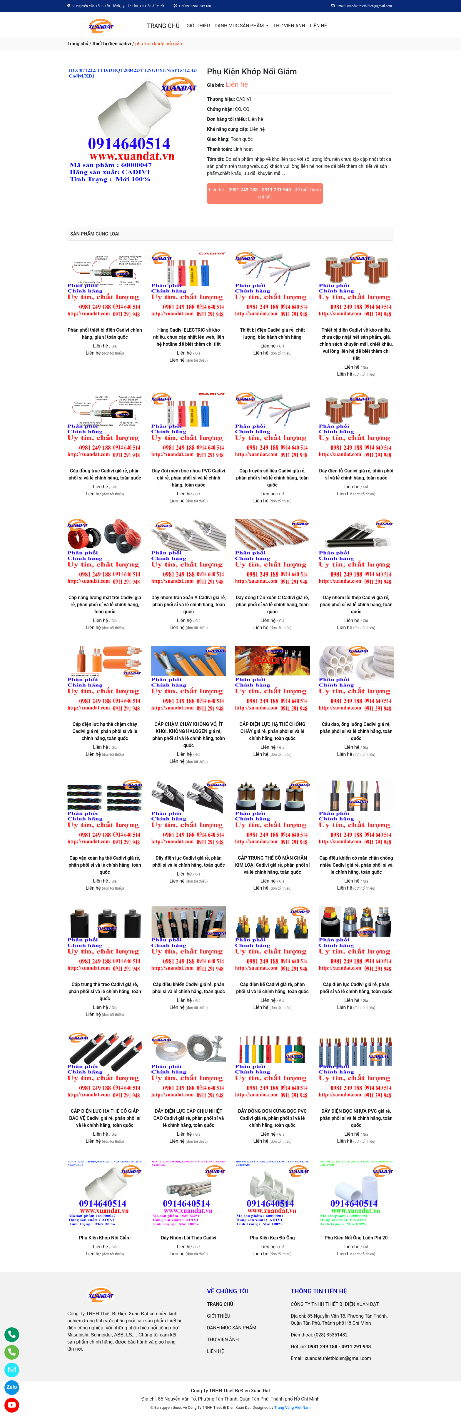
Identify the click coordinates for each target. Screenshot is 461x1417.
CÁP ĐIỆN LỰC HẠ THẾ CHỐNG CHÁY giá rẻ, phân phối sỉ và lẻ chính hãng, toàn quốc (272, 731)
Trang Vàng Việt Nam (292, 1407)
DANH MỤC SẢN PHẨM (240, 26)
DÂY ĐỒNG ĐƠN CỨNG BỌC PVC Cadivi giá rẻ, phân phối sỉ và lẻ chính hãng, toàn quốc (272, 1118)
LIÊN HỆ (318, 26)
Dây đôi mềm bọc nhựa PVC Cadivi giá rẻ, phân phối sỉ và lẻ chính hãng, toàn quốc (188, 478)
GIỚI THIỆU (198, 26)
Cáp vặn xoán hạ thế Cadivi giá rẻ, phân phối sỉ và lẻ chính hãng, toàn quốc (105, 865)
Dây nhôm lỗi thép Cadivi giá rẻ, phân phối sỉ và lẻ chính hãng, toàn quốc (356, 604)
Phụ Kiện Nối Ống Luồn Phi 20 (356, 1238)
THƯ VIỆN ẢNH (289, 26)
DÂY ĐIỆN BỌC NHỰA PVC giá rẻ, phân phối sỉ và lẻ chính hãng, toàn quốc (356, 1118)
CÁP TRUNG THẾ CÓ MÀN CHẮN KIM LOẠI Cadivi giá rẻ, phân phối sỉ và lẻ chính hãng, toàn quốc (272, 865)
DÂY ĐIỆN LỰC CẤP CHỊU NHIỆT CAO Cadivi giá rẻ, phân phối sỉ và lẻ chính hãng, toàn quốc (188, 1118)
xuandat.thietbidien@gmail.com (338, 1358)
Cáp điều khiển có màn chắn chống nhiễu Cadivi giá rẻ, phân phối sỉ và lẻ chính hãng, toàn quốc (356, 865)
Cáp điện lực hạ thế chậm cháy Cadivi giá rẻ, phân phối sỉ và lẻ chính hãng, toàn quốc (104, 731)
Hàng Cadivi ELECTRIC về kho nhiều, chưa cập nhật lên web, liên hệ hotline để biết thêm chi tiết (188, 337)
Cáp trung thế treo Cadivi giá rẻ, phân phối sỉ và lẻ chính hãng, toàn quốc (105, 991)
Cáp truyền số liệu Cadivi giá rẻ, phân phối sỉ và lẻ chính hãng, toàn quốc (272, 478)
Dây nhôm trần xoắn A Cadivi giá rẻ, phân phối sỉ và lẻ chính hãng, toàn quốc (188, 604)
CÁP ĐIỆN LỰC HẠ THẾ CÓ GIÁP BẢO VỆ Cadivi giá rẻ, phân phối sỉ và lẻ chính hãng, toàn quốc (104, 1118)
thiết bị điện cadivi (112, 43)
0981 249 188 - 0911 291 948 (259, 190)
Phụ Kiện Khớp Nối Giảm (105, 1238)
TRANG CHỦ (163, 25)
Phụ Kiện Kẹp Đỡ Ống (272, 1238)
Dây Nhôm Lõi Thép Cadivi (188, 1238)
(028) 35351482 (331, 1335)
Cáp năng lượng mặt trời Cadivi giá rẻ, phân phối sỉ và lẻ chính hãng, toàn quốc (105, 604)
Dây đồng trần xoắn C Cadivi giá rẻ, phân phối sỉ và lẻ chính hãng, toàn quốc (272, 604)
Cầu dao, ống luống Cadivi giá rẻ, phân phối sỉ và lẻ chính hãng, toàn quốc (356, 731)
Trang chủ (77, 43)
